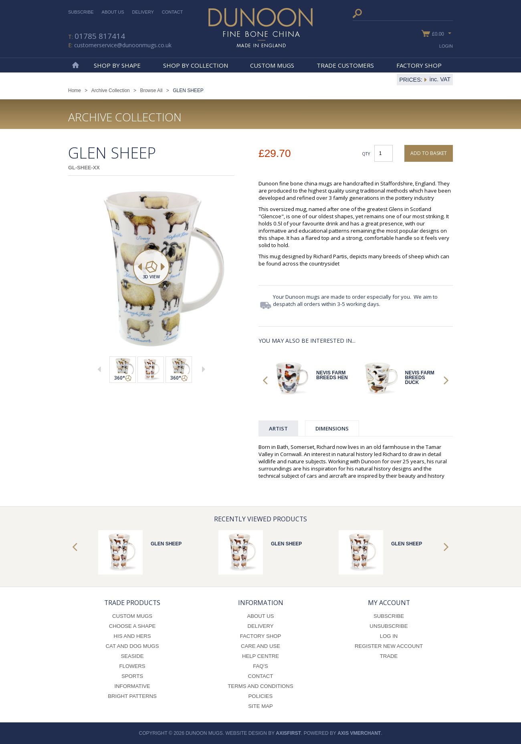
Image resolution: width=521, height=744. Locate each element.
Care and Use (260, 646)
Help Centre (260, 656)
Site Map (260, 706)
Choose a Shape (132, 626)
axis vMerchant (359, 733)
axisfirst (288, 733)
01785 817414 (100, 36)
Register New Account (389, 646)
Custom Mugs (272, 65)
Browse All (151, 90)
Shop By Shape (117, 65)
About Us (113, 12)
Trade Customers (345, 65)
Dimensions (332, 428)
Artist (278, 428)
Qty (366, 154)
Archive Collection (110, 90)
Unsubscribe (389, 626)
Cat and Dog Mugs (132, 646)
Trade (389, 656)
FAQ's (260, 666)
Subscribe (81, 12)
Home (75, 65)
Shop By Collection (195, 65)
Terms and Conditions (260, 686)
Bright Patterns (132, 696)
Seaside (132, 656)
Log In (389, 636)
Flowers (132, 666)
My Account (389, 602)
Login (446, 46)
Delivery (143, 12)
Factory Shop (419, 65)
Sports (132, 676)
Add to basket (428, 153)
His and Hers (132, 636)
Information (260, 602)
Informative (132, 686)
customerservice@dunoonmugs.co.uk (123, 45)
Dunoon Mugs (260, 27)
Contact (172, 12)
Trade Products (132, 602)
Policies (260, 696)
